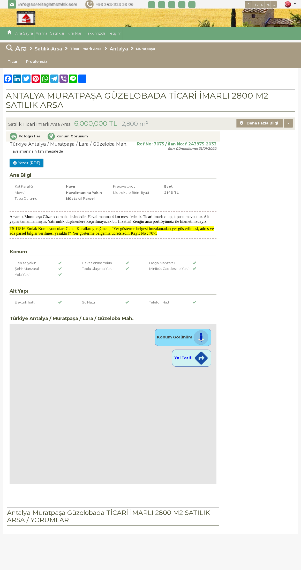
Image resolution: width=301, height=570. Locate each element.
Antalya (119, 49)
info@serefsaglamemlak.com (47, 4)
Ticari (13, 61)
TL (256, 4)
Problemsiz (37, 61)
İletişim (114, 33)
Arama (41, 33)
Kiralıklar (74, 33)
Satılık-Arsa (48, 49)
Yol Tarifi (191, 357)
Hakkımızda (95, 33)
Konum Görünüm (183, 337)
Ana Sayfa (24, 33)
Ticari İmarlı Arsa (86, 49)
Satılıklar (57, 33)
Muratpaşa (145, 49)
